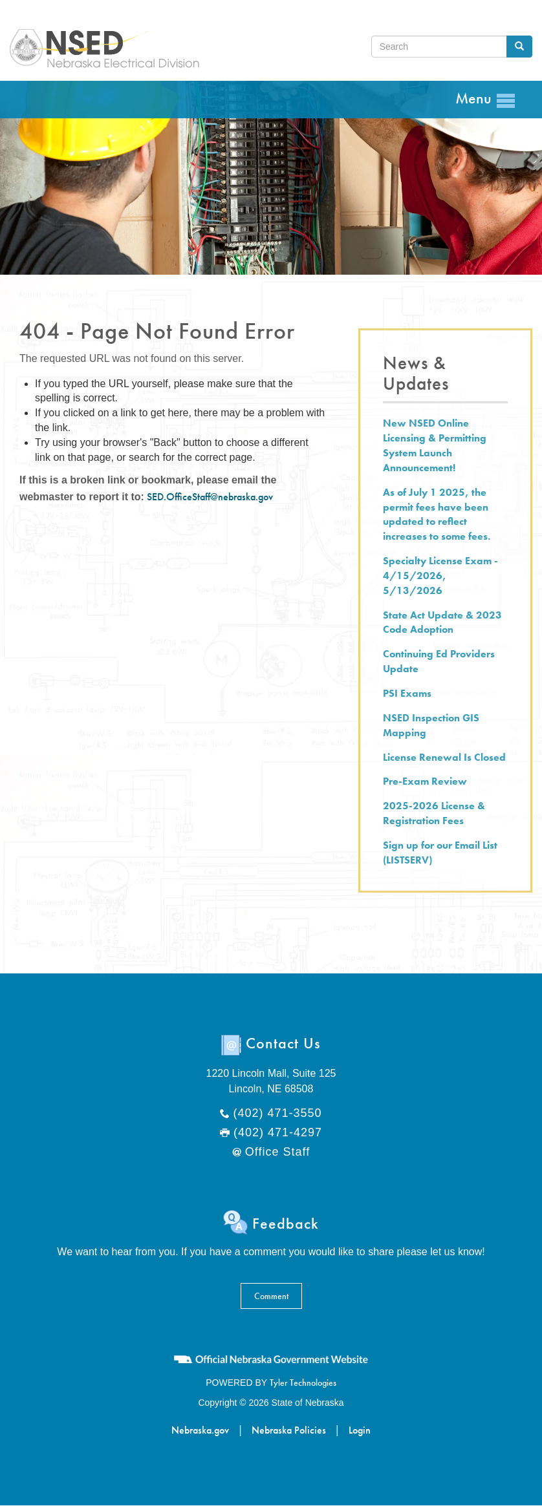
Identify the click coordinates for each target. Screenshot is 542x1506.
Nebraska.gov (200, 1430)
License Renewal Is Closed (444, 757)
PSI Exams (407, 693)
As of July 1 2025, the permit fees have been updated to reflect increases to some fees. (436, 514)
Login (360, 1430)
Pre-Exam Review (425, 781)
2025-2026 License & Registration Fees (434, 813)
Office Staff (277, 1151)
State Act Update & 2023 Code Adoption (442, 622)
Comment (271, 1296)
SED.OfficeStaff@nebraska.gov (210, 497)
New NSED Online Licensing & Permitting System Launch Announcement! (434, 445)
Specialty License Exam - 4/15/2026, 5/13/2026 (440, 575)
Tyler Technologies (303, 1382)
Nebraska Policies (289, 1430)
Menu (485, 99)
